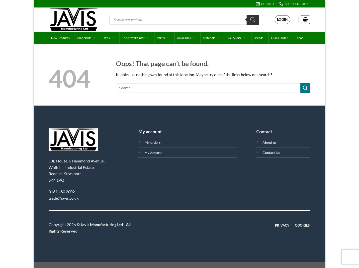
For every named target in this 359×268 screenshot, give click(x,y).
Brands (258, 38)
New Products (60, 38)
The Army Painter (135, 38)
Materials (211, 38)
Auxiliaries (186, 38)
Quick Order (279, 38)
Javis (108, 38)
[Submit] (305, 88)
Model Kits (86, 38)
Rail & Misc (236, 38)
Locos (299, 38)
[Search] (253, 20)
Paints (163, 38)
